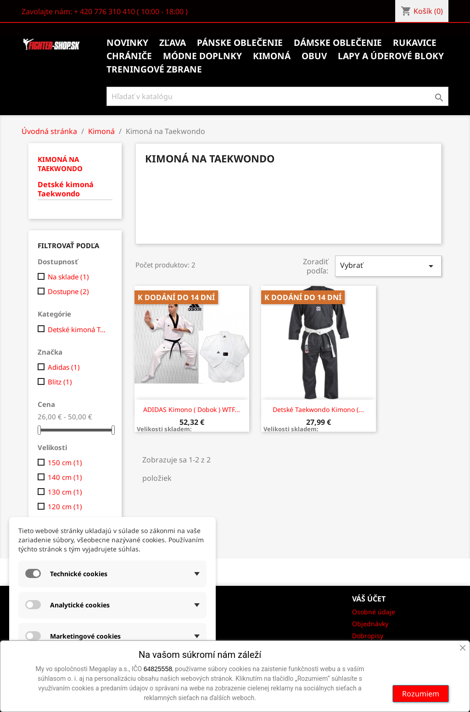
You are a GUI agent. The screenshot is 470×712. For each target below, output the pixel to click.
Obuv (314, 56)
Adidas (64, 367)
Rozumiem (420, 694)
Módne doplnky (202, 56)
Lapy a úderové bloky (391, 56)
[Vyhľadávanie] (277, 96)
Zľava (172, 43)
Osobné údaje (373, 611)
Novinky (127, 43)
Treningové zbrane (154, 69)
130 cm (65, 491)
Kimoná (272, 56)
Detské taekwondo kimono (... (318, 409)
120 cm (65, 506)
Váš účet (369, 599)
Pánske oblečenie (240, 43)
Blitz (60, 381)
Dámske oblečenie (338, 43)
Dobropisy (367, 635)
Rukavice (414, 43)
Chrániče (129, 56)
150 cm (65, 462)
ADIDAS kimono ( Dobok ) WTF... (191, 409)
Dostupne (68, 291)
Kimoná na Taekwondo (60, 164)
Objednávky (370, 623)
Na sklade (68, 276)
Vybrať (388, 266)
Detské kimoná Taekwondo (66, 189)
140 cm (65, 477)
